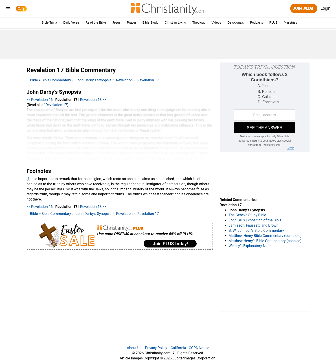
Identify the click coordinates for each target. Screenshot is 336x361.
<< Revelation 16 (40, 100)
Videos (216, 22)
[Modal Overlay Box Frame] (120, 236)
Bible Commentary (56, 80)
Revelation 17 (148, 80)
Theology (198, 22)
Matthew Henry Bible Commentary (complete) (265, 236)
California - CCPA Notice (190, 348)
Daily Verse (71, 22)
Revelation (124, 80)
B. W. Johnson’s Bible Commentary (256, 230)
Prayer (131, 22)
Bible (34, 80)
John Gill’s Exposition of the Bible (255, 220)
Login (325, 8)
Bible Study (150, 22)
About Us (134, 348)
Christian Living (175, 22)
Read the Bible (96, 22)
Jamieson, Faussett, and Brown (254, 225)
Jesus (116, 22)
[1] (29, 179)
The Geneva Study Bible (247, 215)
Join (303, 8)
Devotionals (235, 22)
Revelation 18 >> (93, 100)
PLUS (273, 22)
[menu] (8, 9)
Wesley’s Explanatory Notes (250, 246)
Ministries (290, 22)
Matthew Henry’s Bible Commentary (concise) (265, 241)
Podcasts (256, 22)
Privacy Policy (156, 348)
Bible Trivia (49, 22)
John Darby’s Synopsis (94, 80)
